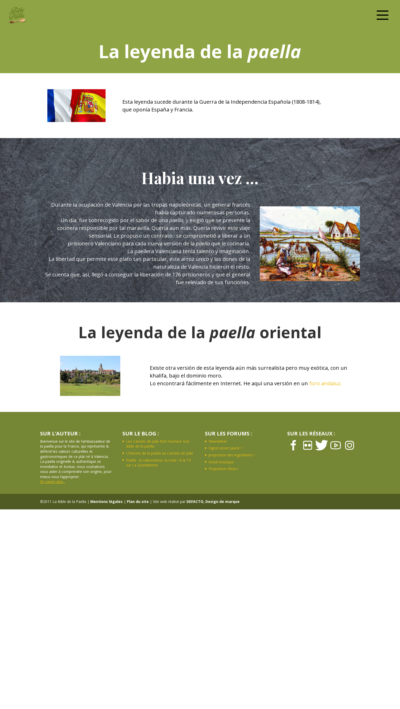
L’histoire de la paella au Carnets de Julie (159, 453)
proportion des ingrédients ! (232, 454)
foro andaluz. (325, 383)
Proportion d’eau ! (223, 468)
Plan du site (138, 501)
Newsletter (218, 441)
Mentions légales (106, 501)
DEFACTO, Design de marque (213, 501)
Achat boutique (221, 461)
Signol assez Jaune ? (225, 448)
